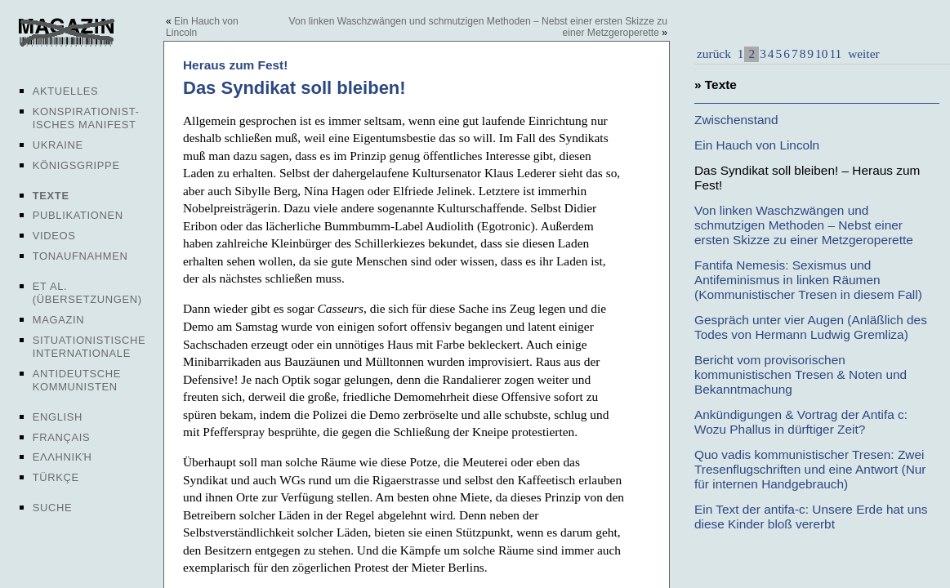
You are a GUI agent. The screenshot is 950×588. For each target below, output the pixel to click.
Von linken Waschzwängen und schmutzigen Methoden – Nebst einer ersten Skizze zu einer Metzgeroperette (803, 225)
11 (835, 53)
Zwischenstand (736, 120)
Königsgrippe (76, 165)
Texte (51, 195)
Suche (52, 507)
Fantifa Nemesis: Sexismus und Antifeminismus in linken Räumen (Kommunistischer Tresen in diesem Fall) (808, 279)
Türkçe (56, 477)
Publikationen (78, 215)
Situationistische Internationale (89, 346)
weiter (862, 53)
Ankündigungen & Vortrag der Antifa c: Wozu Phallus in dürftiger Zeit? (801, 422)
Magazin (58, 320)
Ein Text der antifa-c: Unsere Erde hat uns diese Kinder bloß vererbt (810, 516)
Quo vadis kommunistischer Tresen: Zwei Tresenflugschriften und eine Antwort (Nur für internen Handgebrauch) (809, 469)
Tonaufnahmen (80, 256)
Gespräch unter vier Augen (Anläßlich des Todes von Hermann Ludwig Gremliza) (810, 327)
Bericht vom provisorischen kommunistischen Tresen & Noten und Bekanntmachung (800, 374)
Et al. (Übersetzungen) (87, 292)
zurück (714, 53)
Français (62, 437)
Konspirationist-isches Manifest (86, 118)
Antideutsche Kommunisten (77, 380)
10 (821, 53)
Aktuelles (66, 91)
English (58, 417)
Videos (54, 235)
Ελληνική (62, 457)
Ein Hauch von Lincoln (756, 145)
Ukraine (58, 145)
